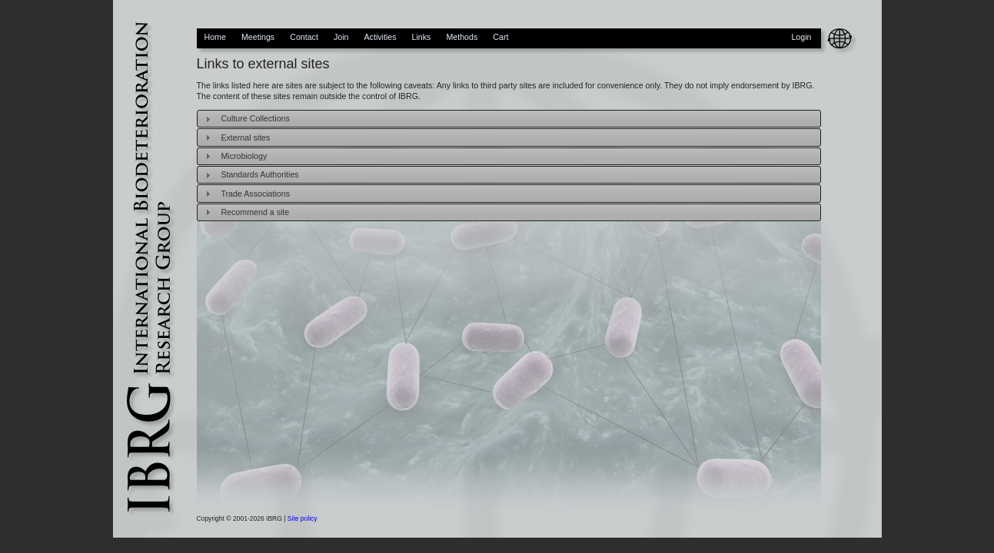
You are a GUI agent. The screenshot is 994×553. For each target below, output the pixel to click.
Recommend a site (255, 212)
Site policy (302, 518)
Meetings (257, 36)
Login (801, 36)
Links (421, 36)
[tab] (509, 118)
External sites (245, 137)
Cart (500, 36)
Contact (304, 36)
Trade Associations (255, 193)
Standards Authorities (259, 174)
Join (341, 36)
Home (215, 36)
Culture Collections (255, 118)
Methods (461, 36)
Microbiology (244, 156)
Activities (380, 36)
